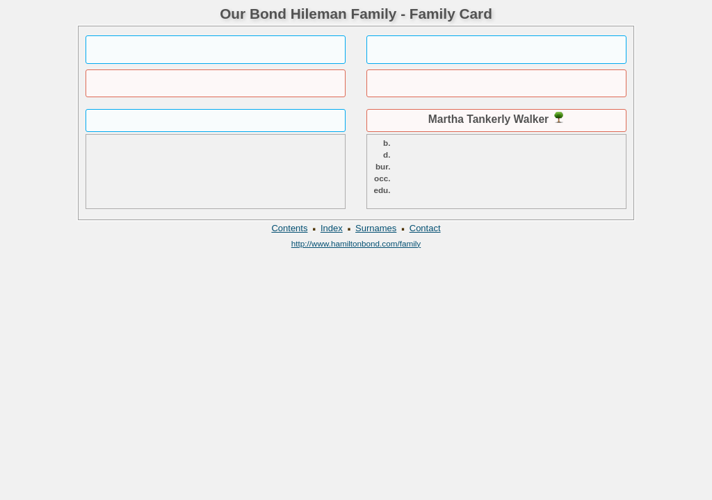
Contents (289, 228)
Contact (425, 228)
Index (332, 228)
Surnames (375, 228)
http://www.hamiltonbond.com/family (356, 243)
